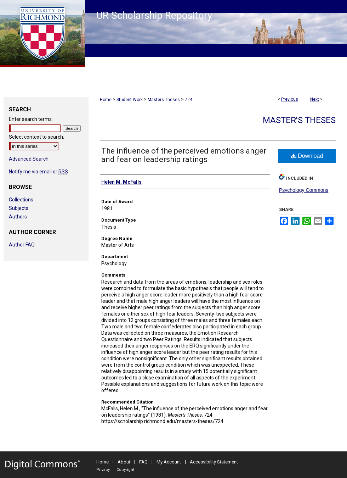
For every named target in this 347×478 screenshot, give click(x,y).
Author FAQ (22, 245)
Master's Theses (299, 120)
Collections (21, 199)
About (124, 462)
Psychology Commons (303, 190)
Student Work (129, 99)
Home (106, 99)
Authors (18, 216)
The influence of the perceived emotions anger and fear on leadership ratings (183, 155)
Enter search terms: (31, 119)
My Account (169, 462)
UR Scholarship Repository (154, 15)
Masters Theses (164, 99)
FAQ (143, 462)
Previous (289, 99)
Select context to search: (36, 137)
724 (188, 99)
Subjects (18, 208)
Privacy (103, 469)
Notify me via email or (38, 171)
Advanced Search (29, 159)
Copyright (125, 469)
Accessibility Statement (214, 462)
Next (314, 99)
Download (307, 156)
